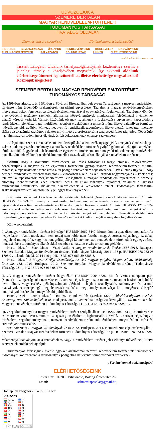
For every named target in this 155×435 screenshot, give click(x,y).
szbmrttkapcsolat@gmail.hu (97, 382)
